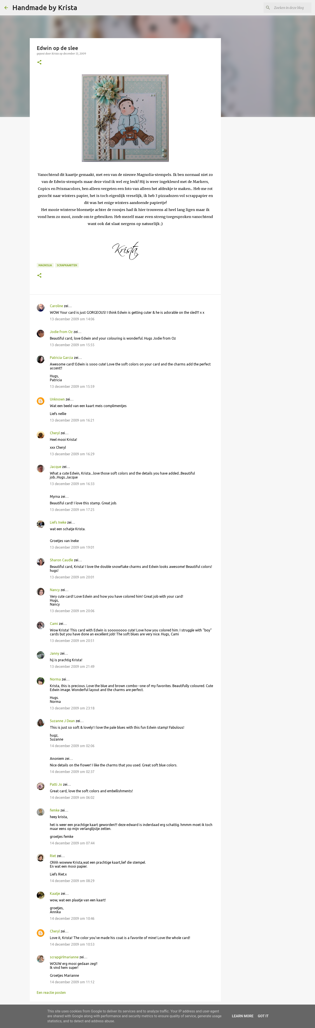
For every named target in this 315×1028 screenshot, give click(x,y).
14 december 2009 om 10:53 (72, 944)
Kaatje (55, 893)
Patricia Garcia (61, 358)
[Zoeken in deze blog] (289, 7)
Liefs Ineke (58, 522)
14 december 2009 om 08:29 (72, 881)
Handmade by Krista (44, 7)
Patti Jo (56, 784)
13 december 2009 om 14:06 (72, 319)
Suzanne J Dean (62, 721)
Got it (263, 1016)
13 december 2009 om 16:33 (72, 484)
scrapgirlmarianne (64, 957)
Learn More (242, 1016)
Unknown (57, 399)
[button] (39, 63)
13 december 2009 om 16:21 (72, 420)
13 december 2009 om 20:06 (72, 611)
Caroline (56, 306)
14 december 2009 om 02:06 (72, 746)
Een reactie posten (51, 992)
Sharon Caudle (61, 560)
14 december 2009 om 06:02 (72, 797)
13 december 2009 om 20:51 (72, 641)
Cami (54, 624)
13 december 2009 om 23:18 (72, 708)
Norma (55, 679)
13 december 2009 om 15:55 (72, 345)
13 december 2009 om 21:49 (72, 666)
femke (55, 810)
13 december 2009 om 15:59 (72, 386)
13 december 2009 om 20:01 (72, 577)
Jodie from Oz (61, 332)
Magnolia (45, 265)
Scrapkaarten (67, 265)
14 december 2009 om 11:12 (72, 982)
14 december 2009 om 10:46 (72, 918)
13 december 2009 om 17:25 (72, 510)
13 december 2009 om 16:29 (72, 454)
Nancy (55, 590)
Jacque (55, 467)
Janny (54, 653)
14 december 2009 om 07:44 (72, 843)
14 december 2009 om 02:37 (72, 772)
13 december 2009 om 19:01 (72, 547)
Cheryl (55, 433)
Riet (53, 856)
